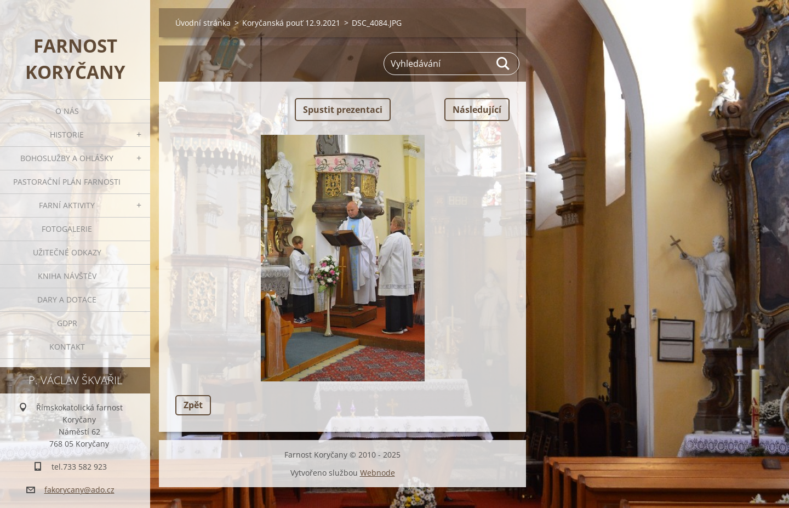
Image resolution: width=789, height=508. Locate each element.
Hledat (503, 63)
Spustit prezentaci (342, 110)
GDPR (67, 323)
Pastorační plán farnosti (67, 181)
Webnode (377, 472)
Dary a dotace (66, 299)
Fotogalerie (67, 229)
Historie (67, 134)
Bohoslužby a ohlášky (66, 158)
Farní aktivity (67, 205)
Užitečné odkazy (67, 252)
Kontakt (67, 346)
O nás (67, 111)
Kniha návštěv (67, 276)
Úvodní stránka (203, 23)
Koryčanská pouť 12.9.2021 (291, 23)
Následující (477, 110)
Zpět (193, 405)
